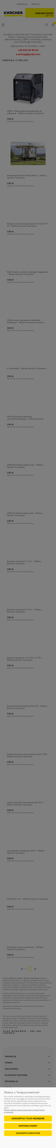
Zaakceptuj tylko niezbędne (28, 1118)
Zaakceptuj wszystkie (28, 1133)
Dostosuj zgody (28, 1126)
